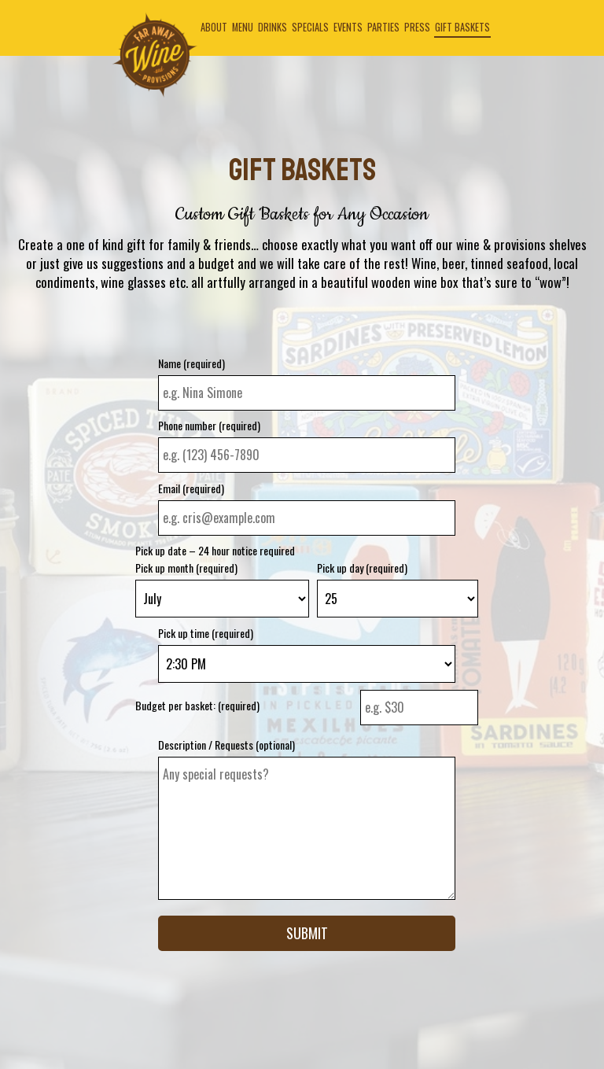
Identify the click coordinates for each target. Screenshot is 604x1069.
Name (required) (191, 363)
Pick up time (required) (205, 633)
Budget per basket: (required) (197, 705)
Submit (307, 933)
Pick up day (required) (362, 568)
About (214, 27)
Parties (383, 27)
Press (417, 27)
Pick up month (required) (186, 568)
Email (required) (191, 488)
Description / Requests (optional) (226, 745)
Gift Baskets (462, 27)
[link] (155, 55)
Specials (310, 27)
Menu (242, 27)
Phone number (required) (209, 425)
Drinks (272, 27)
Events (348, 27)
